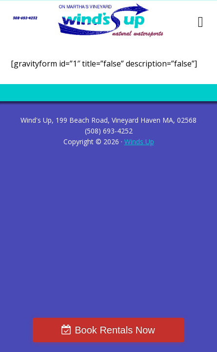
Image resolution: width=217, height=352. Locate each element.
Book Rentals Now (115, 330)
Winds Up (139, 141)
